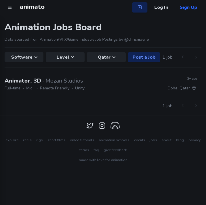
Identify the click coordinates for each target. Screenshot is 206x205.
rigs (39, 140)
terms (84, 150)
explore (12, 140)
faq (96, 150)
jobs (153, 140)
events (139, 140)
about (166, 140)
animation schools (114, 140)
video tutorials (82, 140)
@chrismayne (136, 39)
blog (180, 140)
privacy (195, 140)
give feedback (115, 150)
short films (56, 140)
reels (27, 140)
